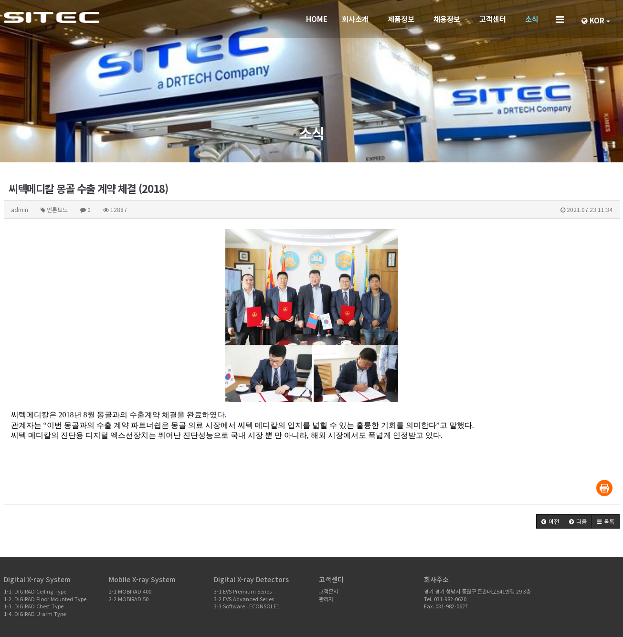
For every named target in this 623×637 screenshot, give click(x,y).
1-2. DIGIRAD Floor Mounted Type (45, 599)
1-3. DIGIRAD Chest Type (33, 606)
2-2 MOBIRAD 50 (128, 599)
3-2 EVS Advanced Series (244, 599)
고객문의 (328, 591)
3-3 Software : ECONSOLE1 (246, 606)
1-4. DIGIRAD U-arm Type (35, 613)
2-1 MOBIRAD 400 (130, 591)
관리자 (326, 599)
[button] (550, 521)
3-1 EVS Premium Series (243, 591)
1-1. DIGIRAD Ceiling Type (35, 591)
